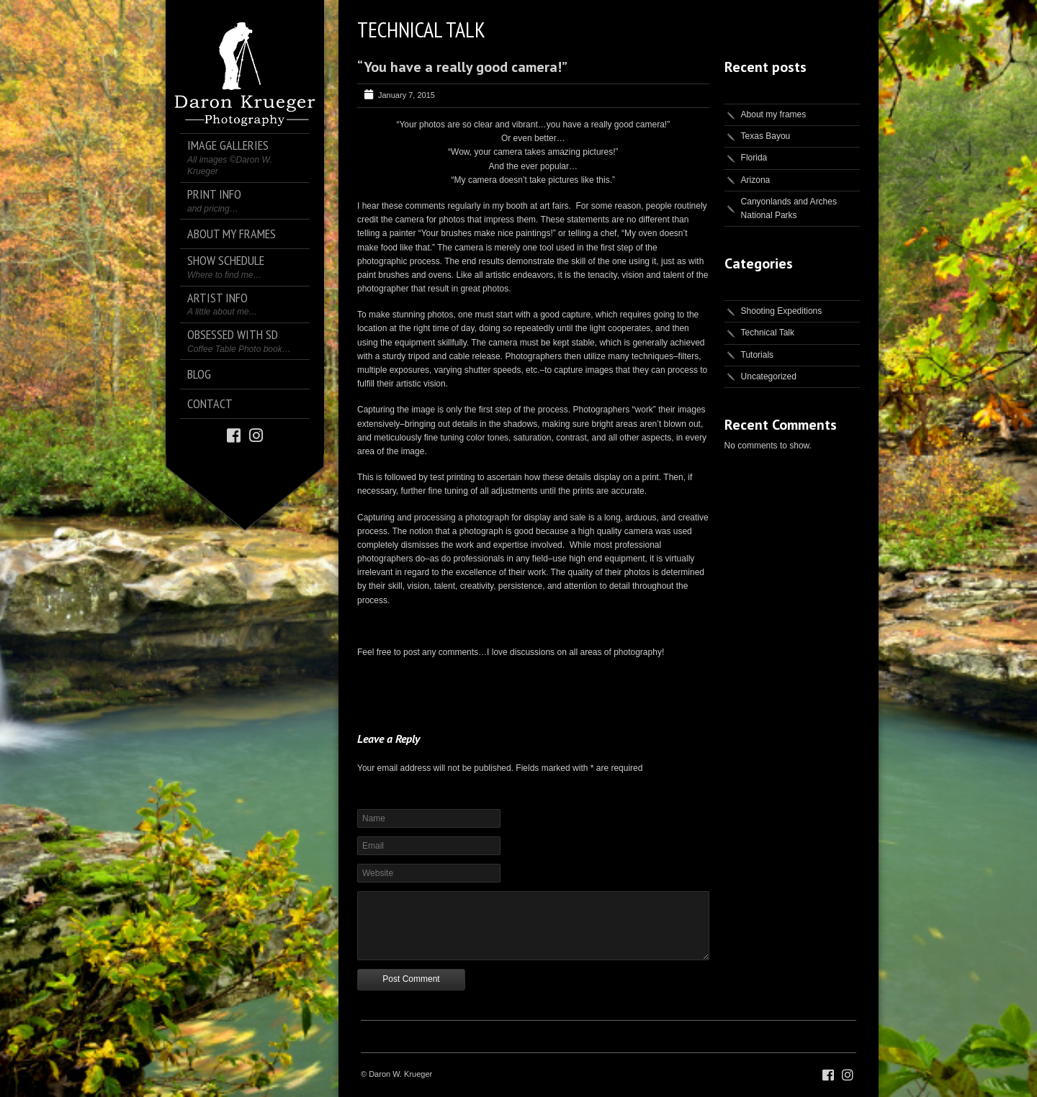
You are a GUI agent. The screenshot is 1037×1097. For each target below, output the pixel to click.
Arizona (756, 180)
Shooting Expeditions (781, 311)
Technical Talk (767, 333)
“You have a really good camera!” (462, 67)
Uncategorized (768, 376)
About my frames (774, 114)
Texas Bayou (766, 136)
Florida (754, 158)
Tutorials (757, 355)
